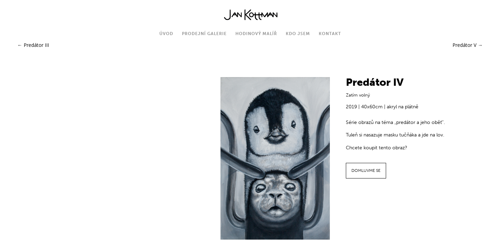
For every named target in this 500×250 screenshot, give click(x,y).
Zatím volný (358, 95)
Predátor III (33, 45)
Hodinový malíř (256, 33)
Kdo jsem (298, 33)
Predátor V (467, 45)
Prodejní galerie (204, 33)
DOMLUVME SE (366, 170)
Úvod (166, 33)
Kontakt (330, 33)
